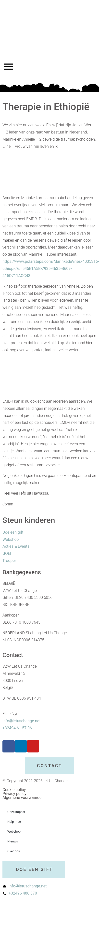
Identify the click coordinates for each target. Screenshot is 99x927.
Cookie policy (14, 789)
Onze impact (16, 812)
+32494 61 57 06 (17, 728)
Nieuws (12, 841)
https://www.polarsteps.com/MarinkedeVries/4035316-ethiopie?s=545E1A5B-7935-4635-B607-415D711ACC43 (50, 268)
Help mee (14, 822)
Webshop (14, 831)
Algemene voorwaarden (23, 797)
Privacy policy (14, 793)
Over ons (13, 851)
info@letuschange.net (21, 721)
